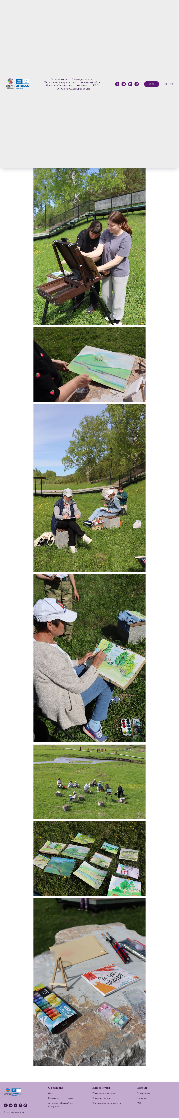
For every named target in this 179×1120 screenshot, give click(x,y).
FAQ (96, 85)
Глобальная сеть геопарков (60, 1100)
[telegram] (136, 84)
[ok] (117, 84)
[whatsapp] (130, 84)
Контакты (83, 85)
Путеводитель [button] (81, 79)
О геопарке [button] (58, 79)
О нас (51, 1095)
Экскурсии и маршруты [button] (59, 82)
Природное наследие (102, 1100)
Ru (165, 83)
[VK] (123, 84)
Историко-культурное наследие (107, 1105)
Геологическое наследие (103, 1095)
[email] (11, 1107)
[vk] (15, 1107)
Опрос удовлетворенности (73, 88)
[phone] (6, 1107)
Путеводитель (143, 1095)
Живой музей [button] (89, 82)
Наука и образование (59, 85)
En (171, 83)
